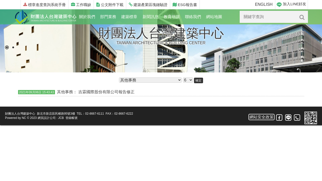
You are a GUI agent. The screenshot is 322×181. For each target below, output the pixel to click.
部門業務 (108, 17)
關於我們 (87, 17)
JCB (61, 118)
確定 (199, 80)
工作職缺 (81, 5)
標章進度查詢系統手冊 (44, 5)
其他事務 (65, 92)
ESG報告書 (185, 5)
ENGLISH (264, 4)
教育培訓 (172, 17)
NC (24, 118)
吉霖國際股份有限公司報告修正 (106, 92)
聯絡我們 (193, 17)
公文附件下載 (109, 5)
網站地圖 (214, 17)
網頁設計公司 (47, 118)
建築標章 (129, 17)
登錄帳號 (72, 118)
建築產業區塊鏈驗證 (148, 5)
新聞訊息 (151, 17)
